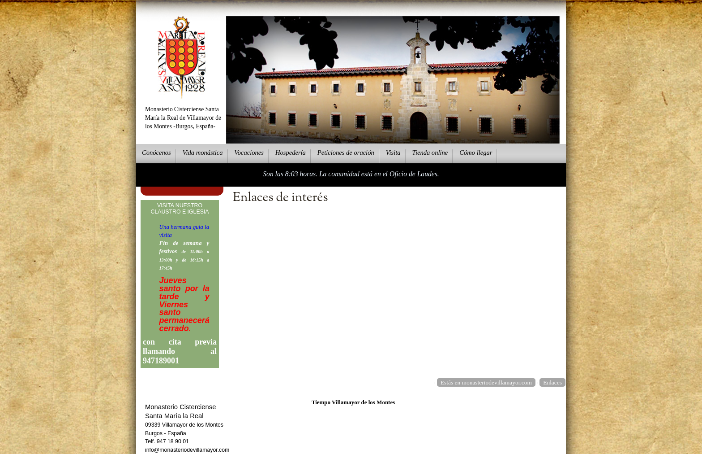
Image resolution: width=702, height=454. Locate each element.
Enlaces (552, 382)
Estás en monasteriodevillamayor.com (486, 382)
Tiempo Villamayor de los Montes (353, 402)
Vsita (393, 152)
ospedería (290, 152)
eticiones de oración (345, 152)
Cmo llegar (475, 152)
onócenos (156, 152)
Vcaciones (249, 152)
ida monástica (203, 152)
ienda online (430, 152)
